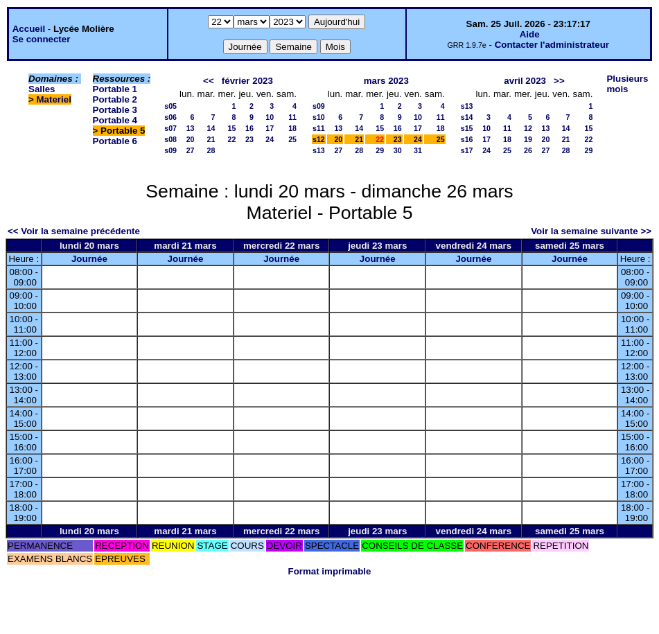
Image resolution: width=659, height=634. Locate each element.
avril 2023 (525, 81)
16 (249, 128)
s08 (170, 139)
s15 (467, 128)
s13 (319, 150)
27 (190, 150)
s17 (467, 150)
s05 (170, 106)
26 (528, 150)
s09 (170, 150)
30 (398, 150)
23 (249, 139)
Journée (89, 259)
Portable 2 (115, 99)
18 (292, 128)
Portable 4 (115, 120)
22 (232, 139)
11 (292, 117)
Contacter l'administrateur (552, 44)
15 (232, 128)
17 (269, 128)
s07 (170, 128)
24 (269, 139)
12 (528, 128)
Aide (530, 34)
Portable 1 (115, 89)
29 (380, 150)
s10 (319, 117)
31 (418, 150)
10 (269, 117)
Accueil (28, 29)
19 (528, 139)
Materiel (54, 99)
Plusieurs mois (627, 83)
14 (211, 128)
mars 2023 (386, 81)
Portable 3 (115, 110)
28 (211, 150)
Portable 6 (115, 141)
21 (211, 139)
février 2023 (247, 81)
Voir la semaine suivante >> (591, 231)
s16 (467, 139)
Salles (41, 89)
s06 (170, 117)
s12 (319, 139)
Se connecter (41, 39)
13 (190, 128)
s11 (319, 128)
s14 (467, 117)
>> (559, 81)
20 (190, 139)
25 (292, 139)
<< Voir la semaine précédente (74, 231)
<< (208, 81)
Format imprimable (329, 571)
